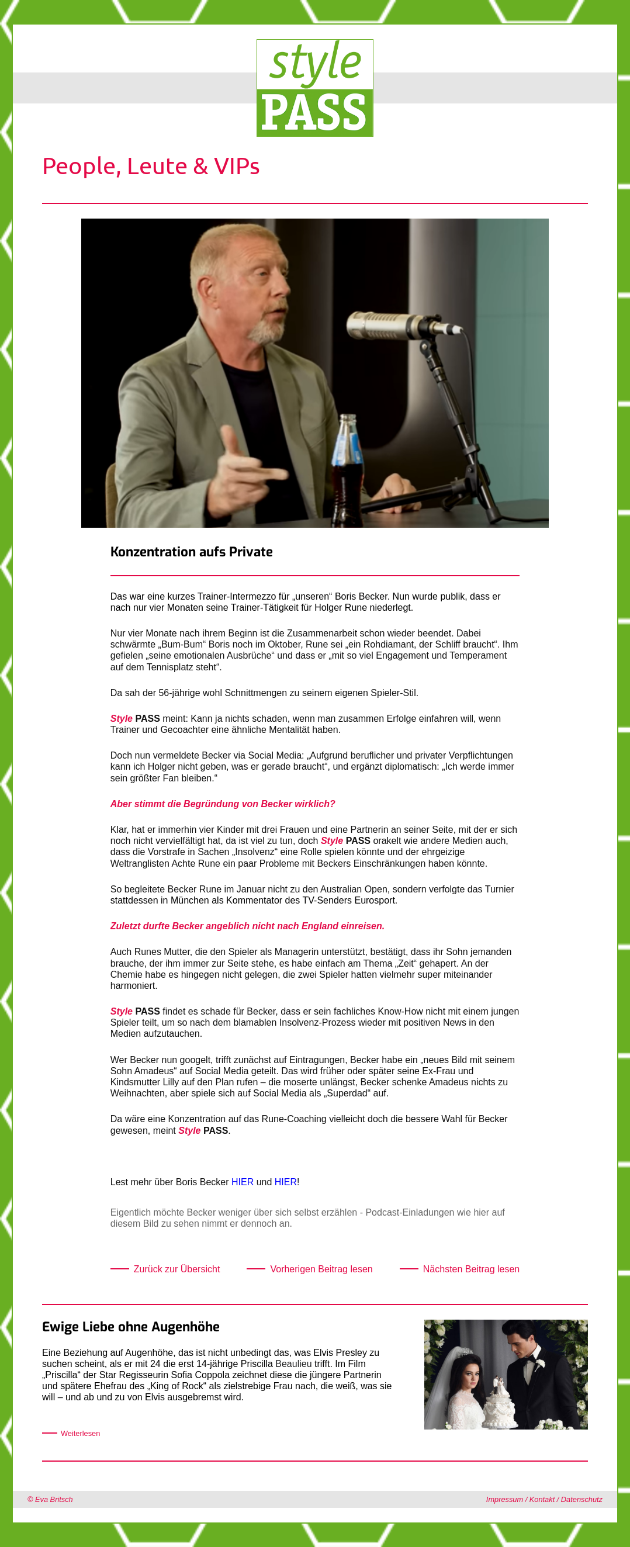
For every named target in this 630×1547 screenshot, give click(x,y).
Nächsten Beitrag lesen (471, 1269)
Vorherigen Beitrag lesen (321, 1269)
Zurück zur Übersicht (177, 1269)
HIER (242, 1182)
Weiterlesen (80, 1433)
